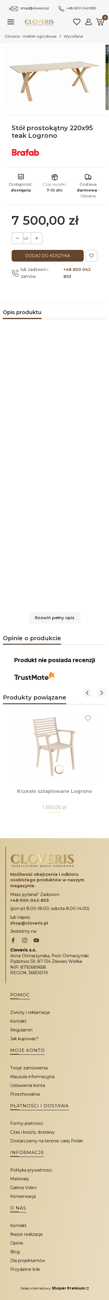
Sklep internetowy (52, 1288)
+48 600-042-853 (29, 900)
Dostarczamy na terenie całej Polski (46, 1141)
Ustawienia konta (27, 1085)
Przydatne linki (25, 1269)
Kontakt (18, 1021)
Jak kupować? (24, 1038)
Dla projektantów (27, 1260)
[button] (54, 618)
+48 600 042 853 (81, 8)
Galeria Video (23, 1187)
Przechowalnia (25, 1094)
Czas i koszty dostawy (32, 1132)
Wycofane (73, 36)
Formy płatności (26, 1123)
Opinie (16, 1243)
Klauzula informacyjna (32, 1076)
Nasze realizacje (26, 1234)
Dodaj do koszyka (47, 255)
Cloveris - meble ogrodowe (31, 36)
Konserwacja (23, 1196)
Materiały (19, 1178)
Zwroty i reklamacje (30, 1012)
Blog (15, 1251)
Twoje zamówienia (29, 1068)
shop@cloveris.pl (35, 8)
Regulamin (21, 1030)
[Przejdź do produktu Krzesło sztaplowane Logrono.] (54, 746)
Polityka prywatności (31, 1170)
